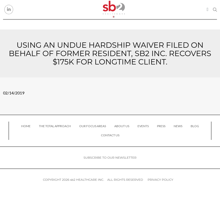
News (178, 126)
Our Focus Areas (92, 126)
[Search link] (215, 10)
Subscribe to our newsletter (110, 157)
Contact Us (110, 135)
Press (161, 126)
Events (143, 126)
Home (26, 126)
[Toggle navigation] (207, 9)
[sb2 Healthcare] (113, 9)
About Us (121, 126)
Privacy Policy (160, 180)
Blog (195, 126)
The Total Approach (55, 126)
